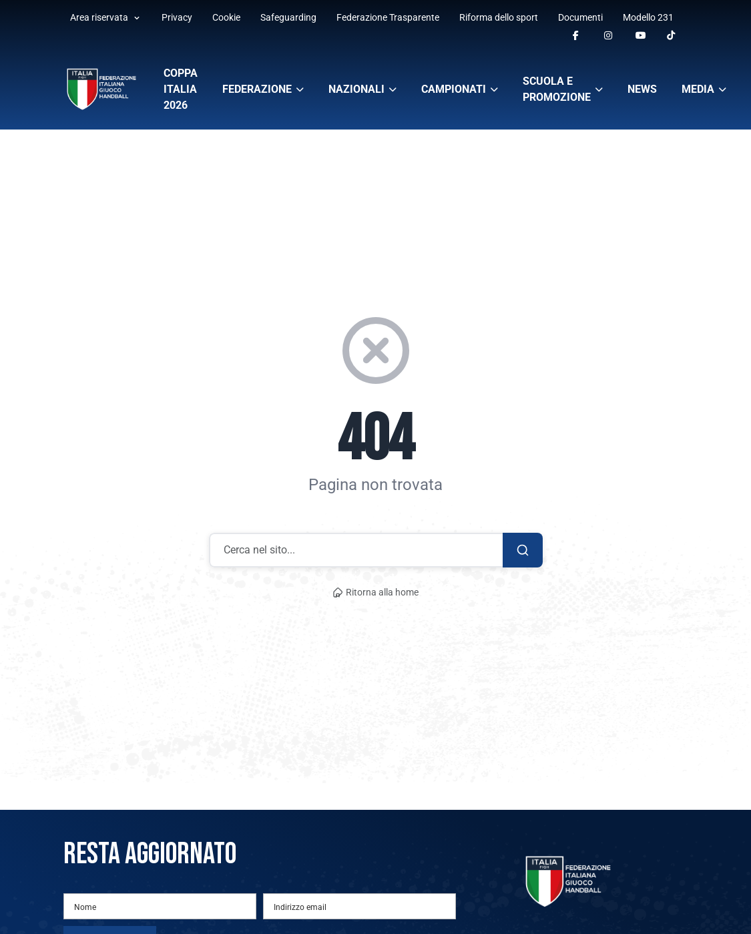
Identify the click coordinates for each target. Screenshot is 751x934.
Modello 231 (648, 17)
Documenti (580, 17)
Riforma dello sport (498, 17)
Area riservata (106, 17)
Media (704, 89)
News (642, 89)
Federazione (263, 89)
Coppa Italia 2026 (181, 89)
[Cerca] (523, 550)
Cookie (226, 17)
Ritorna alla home (375, 592)
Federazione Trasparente (387, 17)
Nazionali (362, 89)
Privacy (177, 17)
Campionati (459, 89)
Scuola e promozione (563, 89)
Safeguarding (288, 17)
